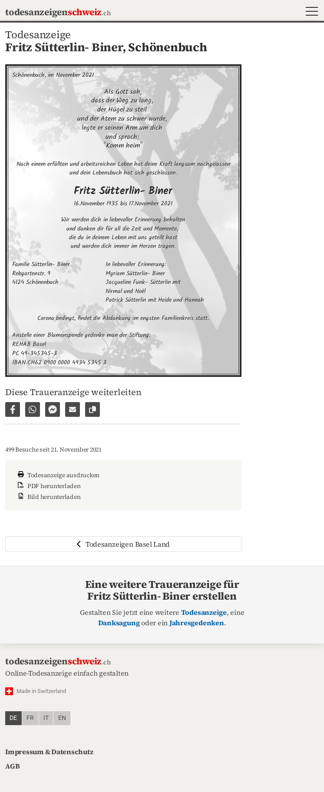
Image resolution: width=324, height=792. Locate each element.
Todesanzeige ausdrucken (57, 475)
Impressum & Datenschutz (49, 751)
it (46, 718)
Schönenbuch (167, 47)
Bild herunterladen (48, 496)
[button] (310, 12)
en (62, 718)
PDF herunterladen (48, 486)
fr (30, 718)
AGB (12, 766)
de (13, 718)
